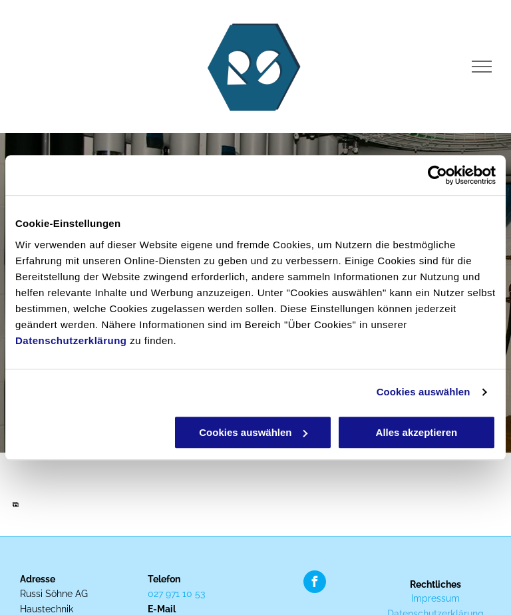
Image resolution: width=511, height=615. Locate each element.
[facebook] (314, 583)
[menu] (481, 66)
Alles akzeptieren (417, 432)
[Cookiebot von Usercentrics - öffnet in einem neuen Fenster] (437, 175)
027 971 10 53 (176, 593)
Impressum (435, 598)
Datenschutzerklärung (71, 340)
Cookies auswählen (423, 391)
